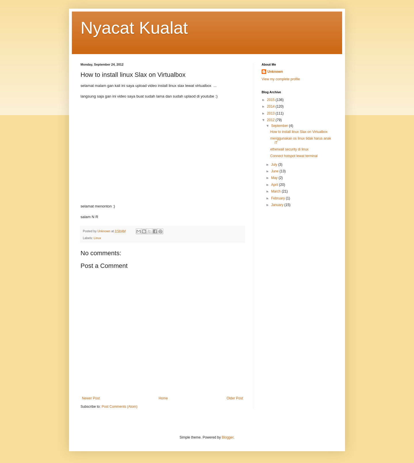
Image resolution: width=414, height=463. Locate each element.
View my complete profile (281, 79)
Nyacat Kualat (134, 27)
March (276, 191)
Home (163, 398)
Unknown (275, 72)
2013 (271, 113)
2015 (271, 100)
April (275, 185)
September (280, 126)
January (277, 205)
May (275, 178)
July (274, 165)
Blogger (227, 437)
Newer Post (91, 398)
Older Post (235, 398)
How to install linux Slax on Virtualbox (298, 132)
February (278, 198)
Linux (97, 238)
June (275, 171)
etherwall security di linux (289, 149)
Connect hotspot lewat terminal (294, 156)
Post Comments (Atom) (119, 407)
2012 (271, 120)
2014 (271, 106)
